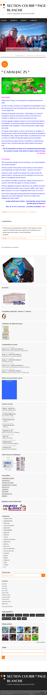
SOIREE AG (7, 560)
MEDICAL (6, 544)
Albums (23, 20)
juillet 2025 (5, 603)
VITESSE (6, 565)
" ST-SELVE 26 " (6, 447)
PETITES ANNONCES (9, 548)
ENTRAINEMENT (8, 530)
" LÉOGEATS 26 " (7, 442)
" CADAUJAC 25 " (15, 72)
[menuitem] (4, 20)
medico (24, 618)
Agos (3, 371)
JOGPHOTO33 (6, 480)
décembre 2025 (6, 595)
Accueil (4, 20)
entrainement (40, 615)
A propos (33, 20)
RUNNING (4, 496)
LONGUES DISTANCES (9, 539)
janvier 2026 (5, 592)
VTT (5, 567)
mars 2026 (5, 590)
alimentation (18, 615)
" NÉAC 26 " (5, 436)
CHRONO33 (5, 489)
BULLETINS (6, 523)
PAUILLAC (9, 381)
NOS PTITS (7, 546)
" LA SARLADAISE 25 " (20, 55)
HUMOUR (6, 535)
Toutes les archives (7, 606)
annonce (32, 615)
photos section (6, 618)
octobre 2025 (5, 599)
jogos (14, 618)
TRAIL (5, 562)
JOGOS (6, 537)
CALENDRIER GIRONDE (8, 478)
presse (18, 618)
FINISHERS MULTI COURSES (9, 485)
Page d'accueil (29, 55)
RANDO (25, 211)
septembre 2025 (6, 601)
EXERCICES (7, 532)
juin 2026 (4, 584)
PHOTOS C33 (5, 487)
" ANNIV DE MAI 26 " (8, 425)
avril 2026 (4, 588)
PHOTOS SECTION (19, 211)
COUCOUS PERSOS (12, 211)
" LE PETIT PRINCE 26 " (9, 414)
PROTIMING (5, 491)
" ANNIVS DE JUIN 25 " (40, 55)
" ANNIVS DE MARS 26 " (17, 349)
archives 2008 (10, 615)
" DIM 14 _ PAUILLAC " (8, 408)
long (3, 615)
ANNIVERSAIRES (8, 521)
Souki (3, 354)
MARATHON (7, 541)
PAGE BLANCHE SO (7, 494)
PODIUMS (6, 553)
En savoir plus (31, 693)
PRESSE (6, 555)
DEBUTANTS (7, 528)
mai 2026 (4, 586)
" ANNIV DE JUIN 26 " (8, 419)
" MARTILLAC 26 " (7, 431)
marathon (25, 615)
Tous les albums (40, 642)
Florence (4, 349)
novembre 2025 (6, 597)
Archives (13, 20)
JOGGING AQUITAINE (8, 482)
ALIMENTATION (8, 518)
